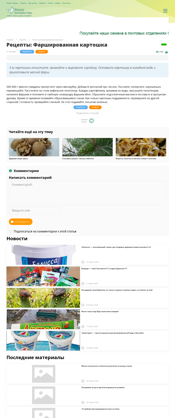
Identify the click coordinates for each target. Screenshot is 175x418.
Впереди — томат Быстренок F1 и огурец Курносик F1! (104, 268)
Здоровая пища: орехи (18, 158)
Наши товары (12, 3)
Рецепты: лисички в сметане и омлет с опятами (136, 158)
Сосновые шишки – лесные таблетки (78, 158)
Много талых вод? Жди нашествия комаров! (99, 311)
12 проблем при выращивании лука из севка (100, 409)
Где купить (32, 3)
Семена (23, 3)
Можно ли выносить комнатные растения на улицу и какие (106, 366)
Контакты (66, 3)
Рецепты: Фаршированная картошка (47, 40)
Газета (50, 3)
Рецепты (27, 51)
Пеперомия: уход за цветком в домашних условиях (103, 387)
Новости (42, 3)
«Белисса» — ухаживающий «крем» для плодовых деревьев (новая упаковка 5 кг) (116, 247)
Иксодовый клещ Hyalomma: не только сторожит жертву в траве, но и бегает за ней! (116, 290)
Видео (57, 3)
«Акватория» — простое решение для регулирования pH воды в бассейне (112, 333)
